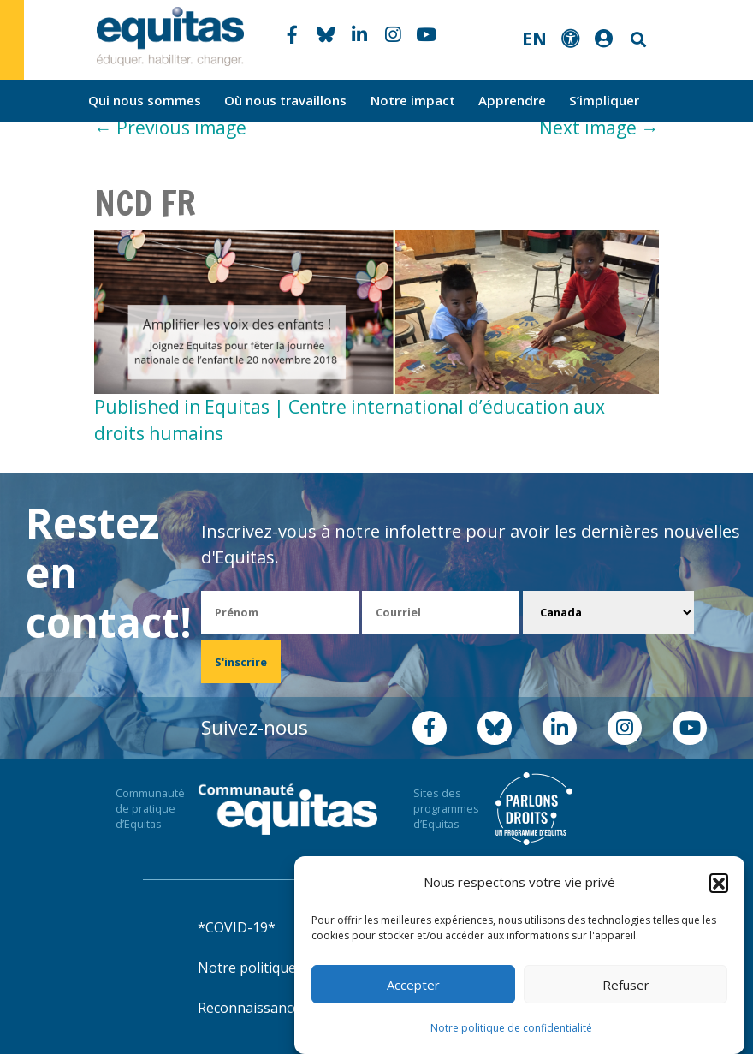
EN (534, 39)
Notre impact (413, 100)
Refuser (625, 984)
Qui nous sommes (144, 100)
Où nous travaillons (285, 100)
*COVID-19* (237, 927)
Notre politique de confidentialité (511, 1028)
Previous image (170, 128)
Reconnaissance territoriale (286, 1007)
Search (636, 39)
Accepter (413, 984)
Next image (599, 128)
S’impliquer (604, 100)
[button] (718, 882)
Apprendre (512, 100)
